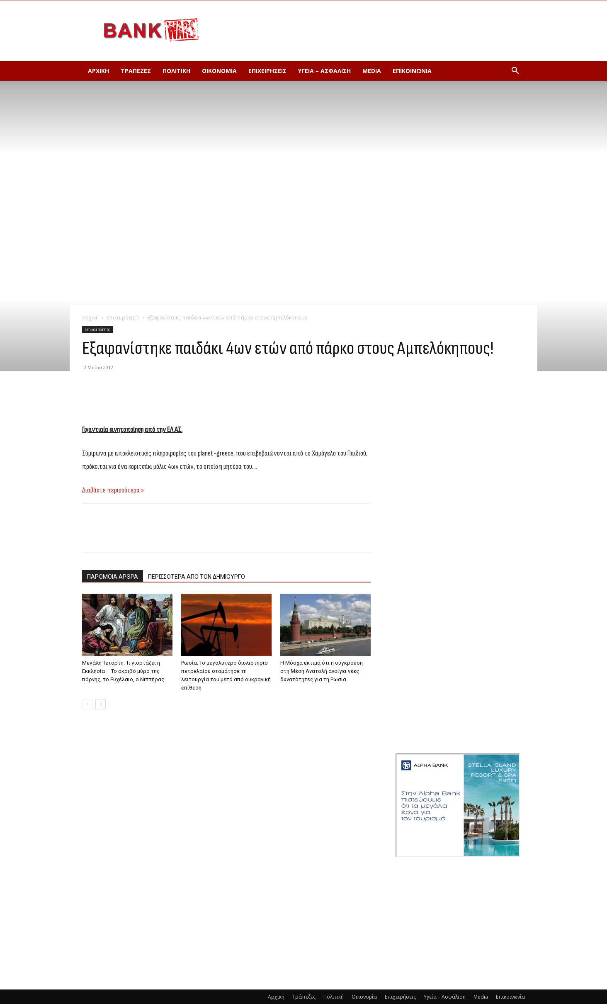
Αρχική (98, 71)
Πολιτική (176, 71)
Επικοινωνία (412, 71)
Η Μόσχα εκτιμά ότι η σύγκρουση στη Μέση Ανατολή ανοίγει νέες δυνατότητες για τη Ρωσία (321, 671)
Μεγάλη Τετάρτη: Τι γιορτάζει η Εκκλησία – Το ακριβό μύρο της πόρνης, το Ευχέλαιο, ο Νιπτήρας (123, 671)
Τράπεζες (136, 71)
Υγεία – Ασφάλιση (324, 71)
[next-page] (100, 704)
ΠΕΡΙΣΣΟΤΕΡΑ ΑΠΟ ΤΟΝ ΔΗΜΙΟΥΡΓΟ (196, 576)
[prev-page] (87, 704)
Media (371, 71)
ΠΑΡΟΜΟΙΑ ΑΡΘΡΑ (112, 576)
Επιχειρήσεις (267, 71)
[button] (515, 72)
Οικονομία (219, 71)
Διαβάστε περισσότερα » (113, 490)
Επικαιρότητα (123, 317)
